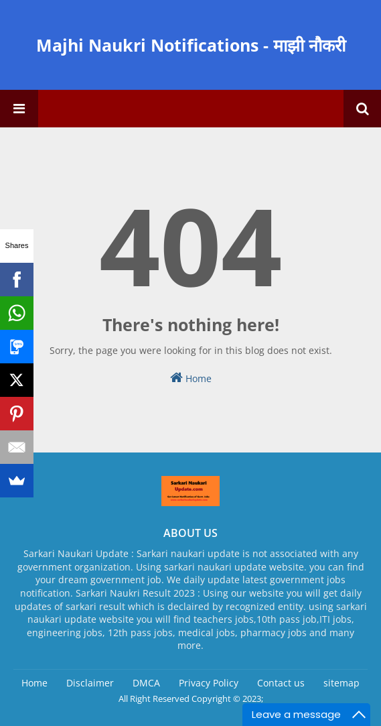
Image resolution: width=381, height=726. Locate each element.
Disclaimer (90, 682)
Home (191, 378)
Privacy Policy (208, 682)
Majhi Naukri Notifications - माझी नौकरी (191, 45)
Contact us (281, 682)
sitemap (341, 682)
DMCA (146, 682)
